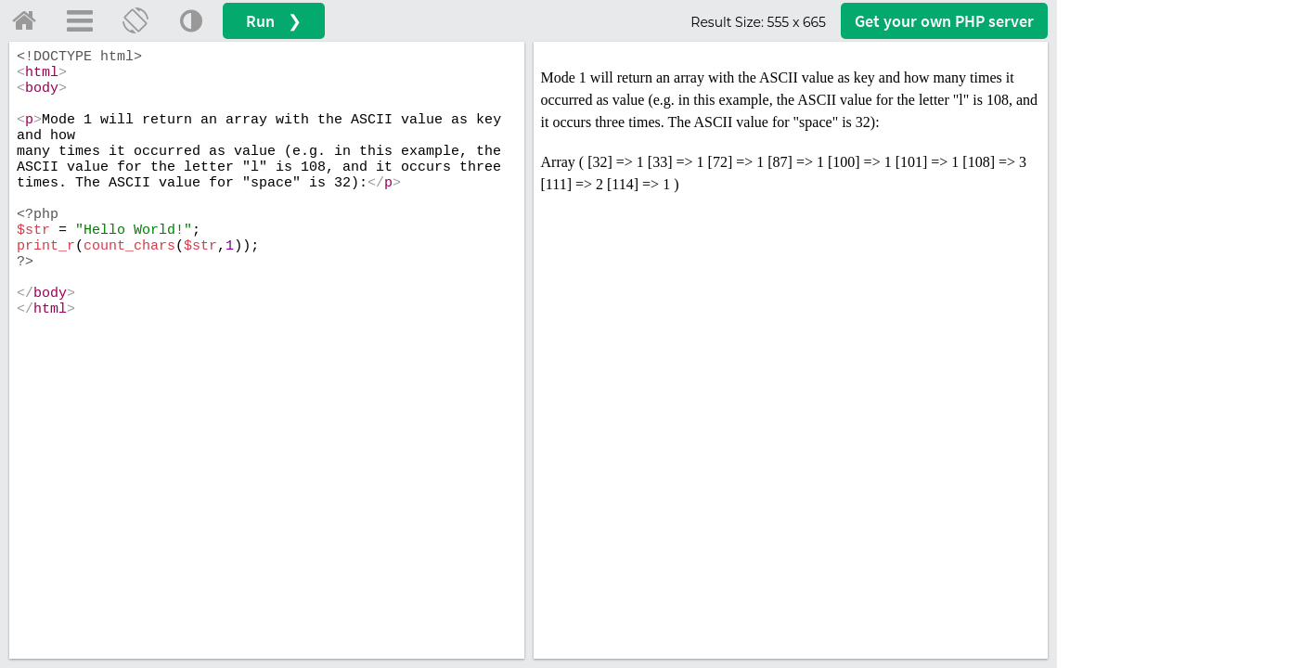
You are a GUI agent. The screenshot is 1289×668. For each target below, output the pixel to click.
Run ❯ (274, 21)
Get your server (944, 21)
